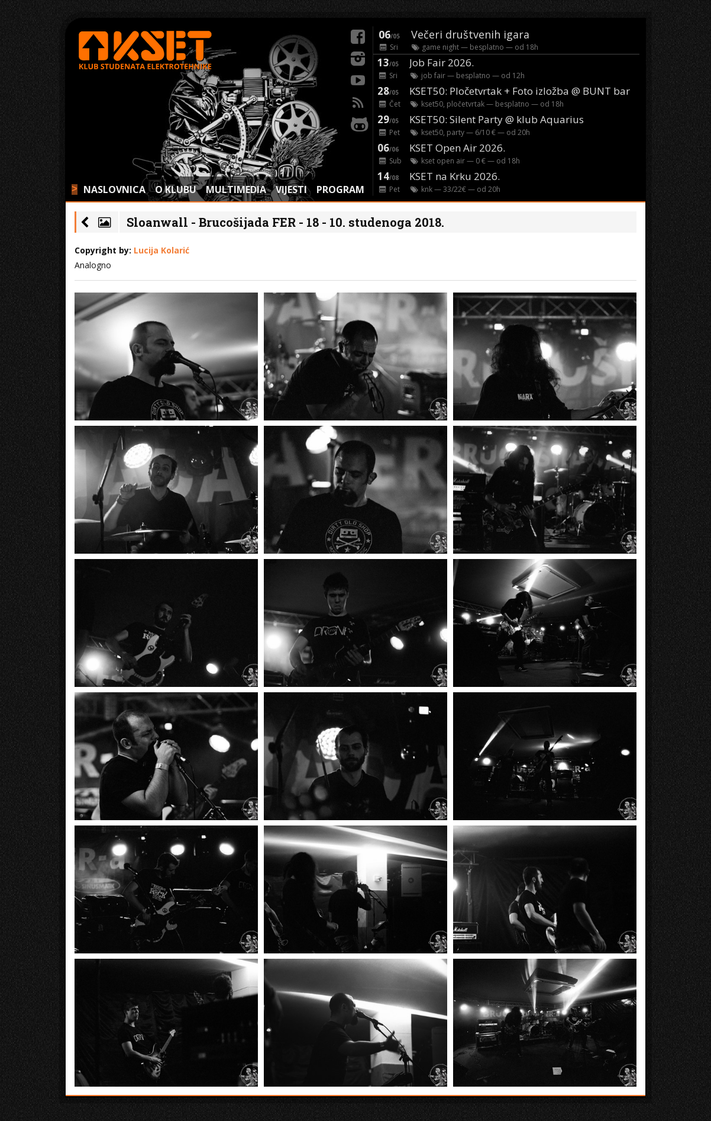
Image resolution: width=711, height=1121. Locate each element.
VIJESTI (291, 189)
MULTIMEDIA (236, 189)
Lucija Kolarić (161, 250)
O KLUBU (175, 189)
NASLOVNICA (114, 189)
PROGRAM (340, 189)
